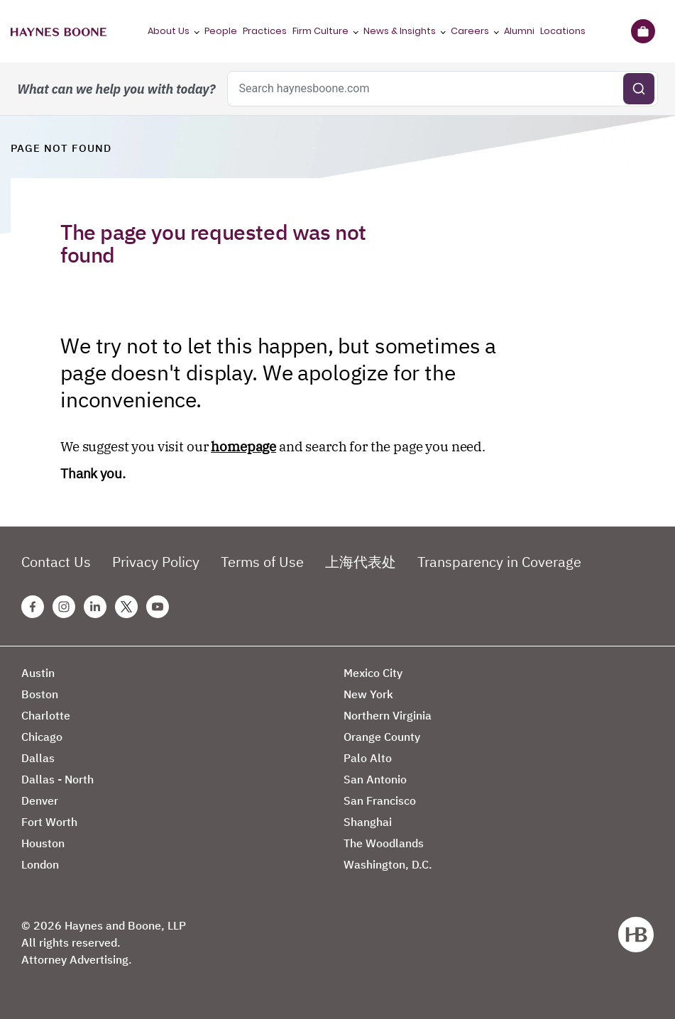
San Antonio (375, 779)
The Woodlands (384, 843)
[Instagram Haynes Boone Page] (64, 606)
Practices (265, 31)
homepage (243, 446)
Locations (563, 31)
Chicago (41, 736)
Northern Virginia (388, 715)
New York (368, 694)
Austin (38, 673)
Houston (43, 843)
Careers (470, 31)
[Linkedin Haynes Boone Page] (95, 606)
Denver (39, 800)
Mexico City (373, 673)
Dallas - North (57, 779)
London (40, 864)
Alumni (519, 31)
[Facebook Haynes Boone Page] (32, 606)
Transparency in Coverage (499, 561)
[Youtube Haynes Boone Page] (157, 606)
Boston (39, 694)
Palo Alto (368, 758)
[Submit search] (638, 88)
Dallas (38, 758)
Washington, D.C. (388, 864)
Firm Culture (320, 31)
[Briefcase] (643, 31)
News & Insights (399, 31)
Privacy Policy (155, 561)
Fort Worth (49, 822)
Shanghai (368, 822)
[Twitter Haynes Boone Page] (126, 606)
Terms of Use (262, 561)
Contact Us (56, 561)
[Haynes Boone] (58, 31)
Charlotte (45, 715)
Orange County (382, 736)
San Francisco (380, 800)
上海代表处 (360, 561)
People (220, 31)
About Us (169, 31)
